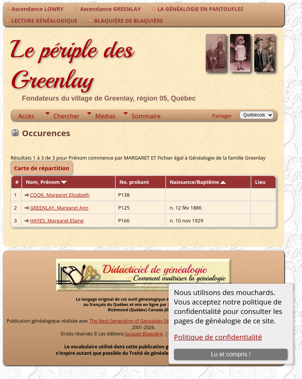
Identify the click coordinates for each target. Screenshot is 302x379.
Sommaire (145, 116)
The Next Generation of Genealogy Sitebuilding (139, 321)
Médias (105, 116)
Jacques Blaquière (144, 334)
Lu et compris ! (231, 354)
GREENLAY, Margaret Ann (59, 207)
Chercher (66, 116)
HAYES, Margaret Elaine (57, 220)
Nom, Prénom (46, 182)
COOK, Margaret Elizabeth (59, 194)
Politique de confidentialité (218, 337)
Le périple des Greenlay (72, 64)
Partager (222, 115)
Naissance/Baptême (198, 182)
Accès (26, 116)
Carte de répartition (41, 168)
